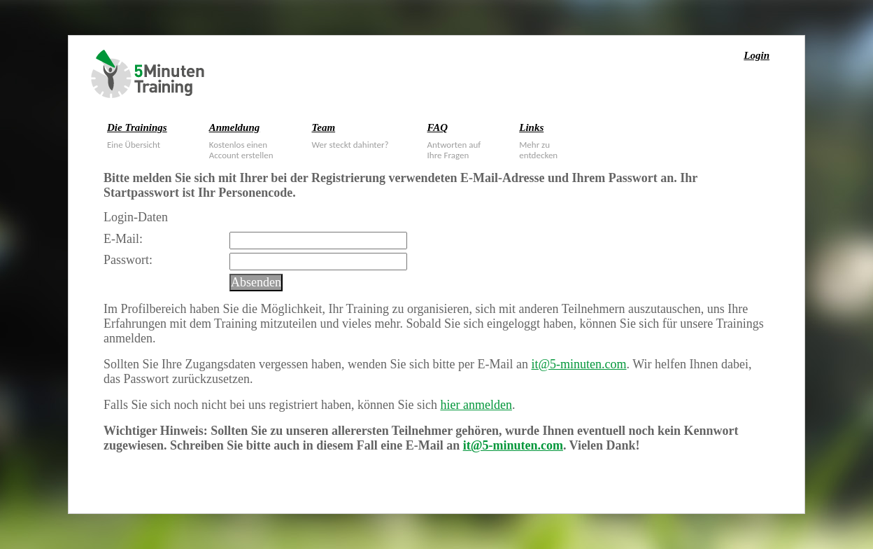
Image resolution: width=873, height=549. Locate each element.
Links (531, 127)
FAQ (437, 127)
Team (323, 127)
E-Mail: (123, 239)
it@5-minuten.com (579, 364)
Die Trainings (137, 127)
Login (756, 55)
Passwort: (128, 260)
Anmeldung (234, 127)
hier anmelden (475, 405)
